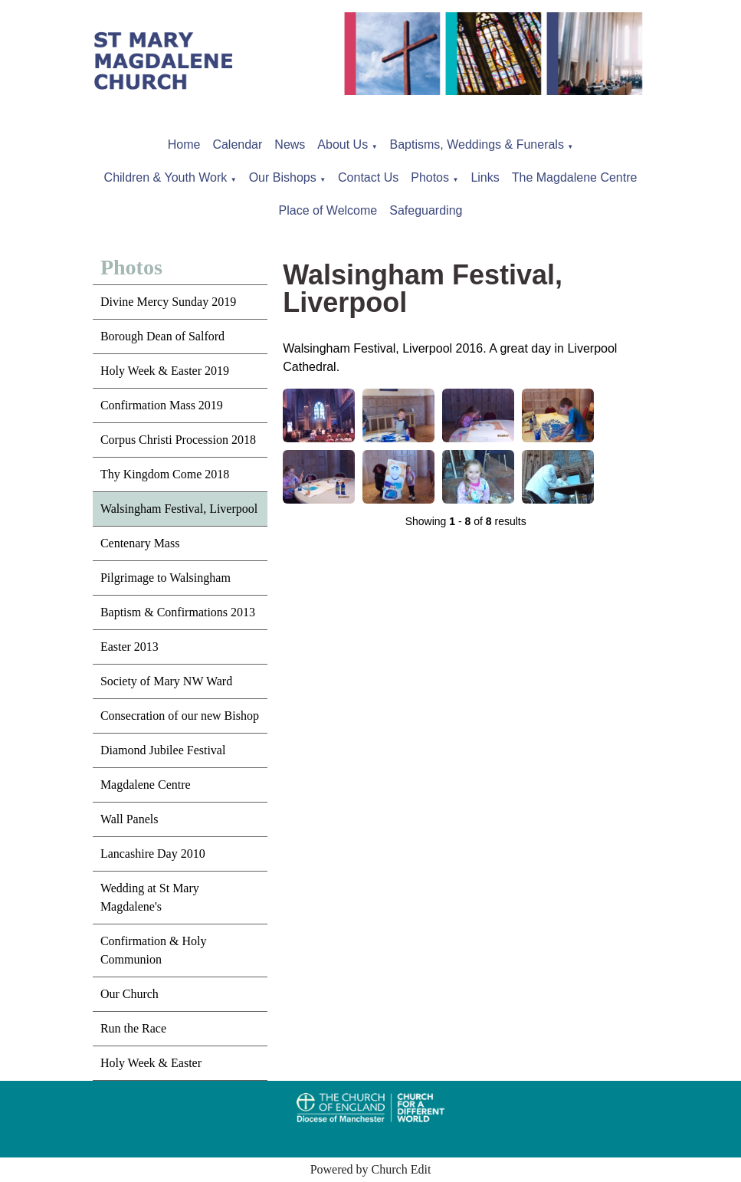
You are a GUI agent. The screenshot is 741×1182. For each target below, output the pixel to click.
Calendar (237, 144)
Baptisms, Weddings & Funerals (477, 144)
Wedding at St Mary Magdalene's (149, 897)
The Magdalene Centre (575, 177)
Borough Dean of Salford (162, 336)
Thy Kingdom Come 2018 (164, 474)
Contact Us (368, 177)
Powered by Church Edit (370, 1169)
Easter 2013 (129, 646)
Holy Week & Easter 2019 (164, 370)
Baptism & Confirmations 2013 (177, 612)
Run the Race (133, 1028)
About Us (342, 144)
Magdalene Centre (145, 784)
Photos (430, 177)
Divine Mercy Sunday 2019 (168, 301)
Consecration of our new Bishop (179, 715)
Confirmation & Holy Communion (153, 950)
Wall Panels (129, 819)
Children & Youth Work (166, 177)
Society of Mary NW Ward (166, 681)
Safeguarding (425, 210)
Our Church (129, 993)
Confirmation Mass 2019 (161, 405)
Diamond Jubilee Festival (163, 750)
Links (485, 177)
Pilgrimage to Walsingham (165, 577)
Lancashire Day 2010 (152, 853)
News (289, 144)
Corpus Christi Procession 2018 (178, 439)
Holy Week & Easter (151, 1062)
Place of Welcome (328, 210)
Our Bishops (282, 177)
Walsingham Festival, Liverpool (178, 508)
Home (184, 144)
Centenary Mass (140, 543)
